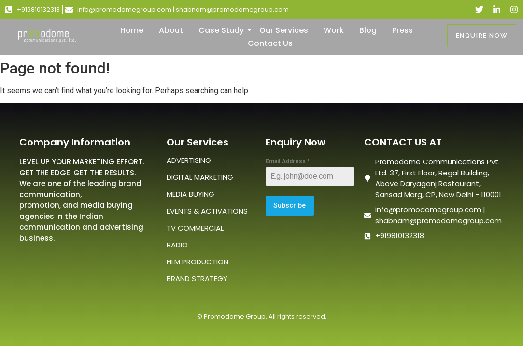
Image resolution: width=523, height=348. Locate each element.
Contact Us (270, 43)
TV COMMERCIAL (195, 228)
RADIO (177, 245)
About (171, 30)
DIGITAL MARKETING (200, 177)
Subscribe (289, 205)
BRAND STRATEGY (197, 279)
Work (334, 30)
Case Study (223, 30)
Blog (368, 30)
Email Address (288, 161)
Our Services (283, 30)
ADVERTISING (189, 160)
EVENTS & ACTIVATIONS (207, 211)
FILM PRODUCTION (197, 262)
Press (402, 30)
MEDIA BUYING (190, 194)
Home (131, 30)
